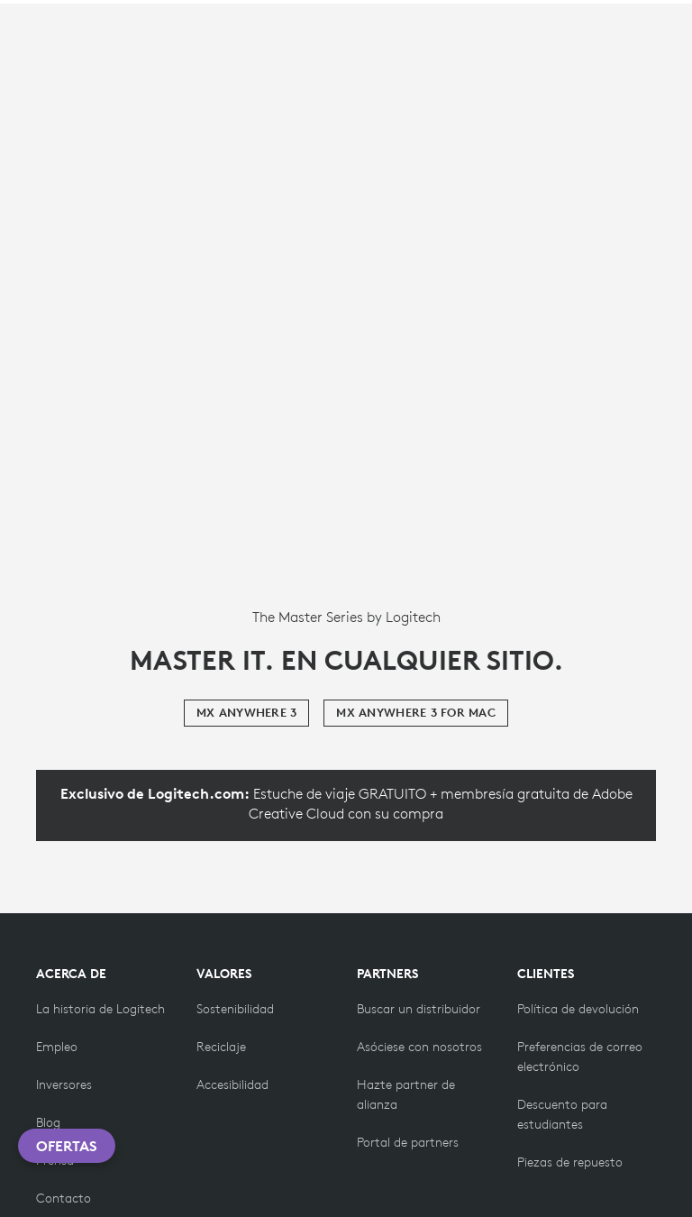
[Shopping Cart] (628, 24)
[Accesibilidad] (232, 1084)
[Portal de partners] (408, 1142)
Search (505, 25)
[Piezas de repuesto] (570, 1162)
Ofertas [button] (66, 1146)
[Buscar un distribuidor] (418, 1009)
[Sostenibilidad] (235, 1009)
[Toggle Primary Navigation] (670, 21)
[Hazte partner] (419, 1047)
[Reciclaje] (221, 1047)
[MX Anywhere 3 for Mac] (415, 713)
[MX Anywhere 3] (246, 713)
